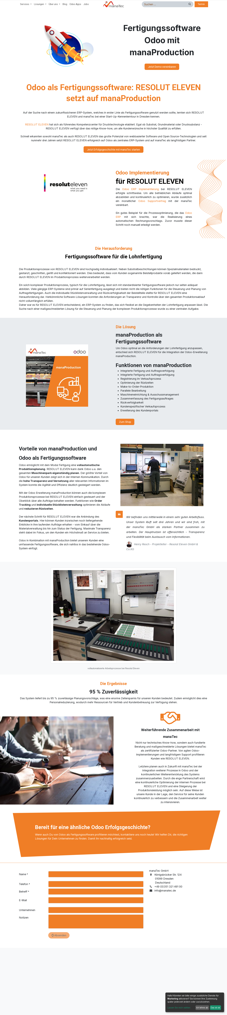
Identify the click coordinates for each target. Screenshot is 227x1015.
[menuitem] (26, 4)
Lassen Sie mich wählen (178, 1007)
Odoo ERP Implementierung (140, 189)
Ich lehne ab (202, 1007)
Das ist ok (215, 1007)
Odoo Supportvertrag (152, 201)
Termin (201, 4)
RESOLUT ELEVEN (37, 124)
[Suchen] (189, 4)
